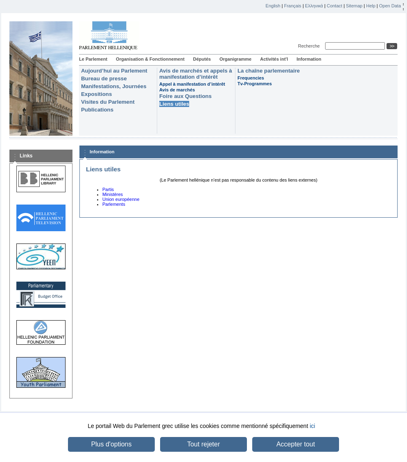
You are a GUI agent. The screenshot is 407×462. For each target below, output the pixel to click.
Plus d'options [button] (111, 444)
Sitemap (354, 5)
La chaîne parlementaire (268, 71)
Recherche (310, 45)
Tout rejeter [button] (203, 444)
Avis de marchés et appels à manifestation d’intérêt (195, 74)
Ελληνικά (314, 5)
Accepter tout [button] (295, 444)
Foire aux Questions (185, 96)
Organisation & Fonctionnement (150, 59)
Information (308, 59)
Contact (334, 5)
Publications (97, 110)
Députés (202, 59)
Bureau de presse (104, 78)
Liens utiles (174, 104)
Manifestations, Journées (114, 86)
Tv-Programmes (254, 83)
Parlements (113, 204)
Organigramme (235, 59)
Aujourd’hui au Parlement (114, 71)
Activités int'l (274, 59)
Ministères (112, 194)
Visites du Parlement (108, 102)
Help (370, 5)
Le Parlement (93, 59)
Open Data (390, 5)
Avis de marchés (177, 89)
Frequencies (250, 77)
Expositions (96, 94)
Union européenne (121, 199)
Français (292, 5)
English (273, 5)
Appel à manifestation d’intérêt (192, 84)
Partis (108, 189)
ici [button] (312, 426)
